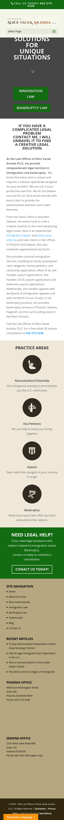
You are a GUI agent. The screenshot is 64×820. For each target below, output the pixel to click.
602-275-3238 (40, 4)
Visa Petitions (32, 424)
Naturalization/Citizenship (32, 381)
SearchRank (45, 813)
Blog (11, 623)
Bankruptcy (32, 510)
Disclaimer (40, 808)
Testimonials (16, 617)
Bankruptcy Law (32, 108)
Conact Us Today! (32, 569)
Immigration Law (30, 94)
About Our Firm (17, 596)
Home (12, 591)
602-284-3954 (22, 755)
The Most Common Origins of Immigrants (32, 671)
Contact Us (15, 628)
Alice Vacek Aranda (19, 602)
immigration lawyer (18, 235)
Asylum (32, 467)
